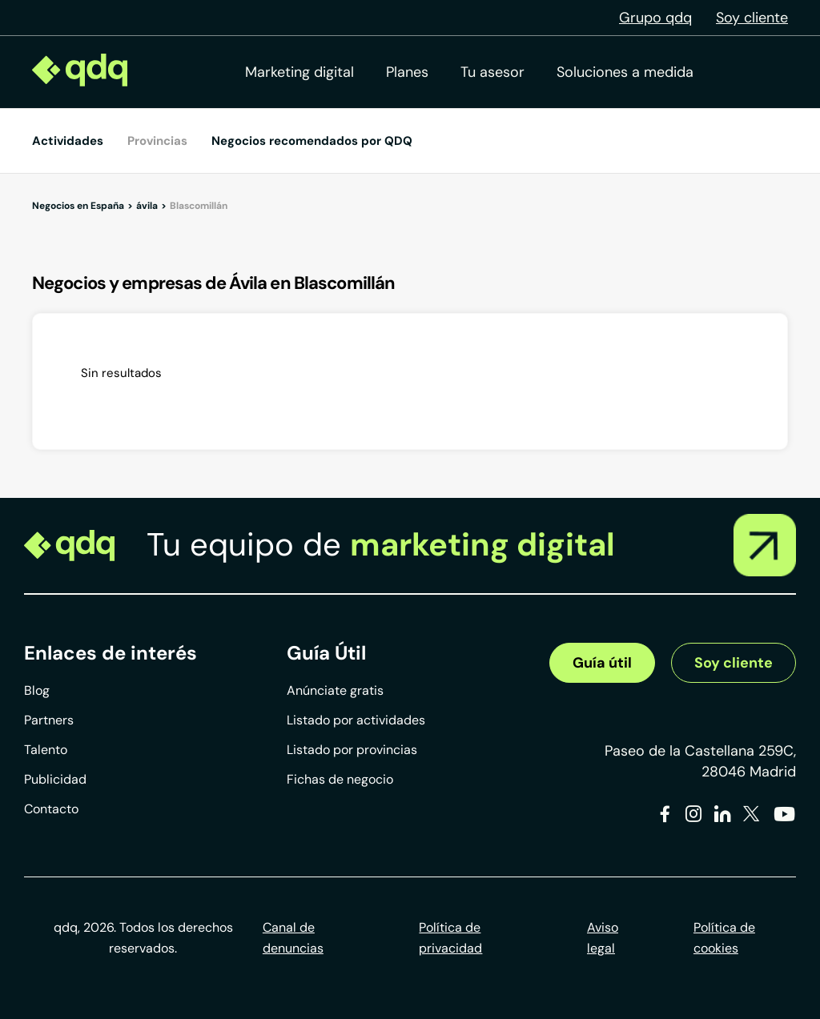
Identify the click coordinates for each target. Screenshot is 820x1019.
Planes (407, 72)
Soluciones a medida (625, 72)
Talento (45, 749)
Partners (49, 720)
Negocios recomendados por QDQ (311, 141)
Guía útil (602, 662)
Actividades (67, 141)
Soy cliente (752, 17)
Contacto (51, 808)
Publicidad (55, 779)
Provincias (157, 141)
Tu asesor (492, 72)
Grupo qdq (655, 17)
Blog (37, 690)
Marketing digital (299, 72)
